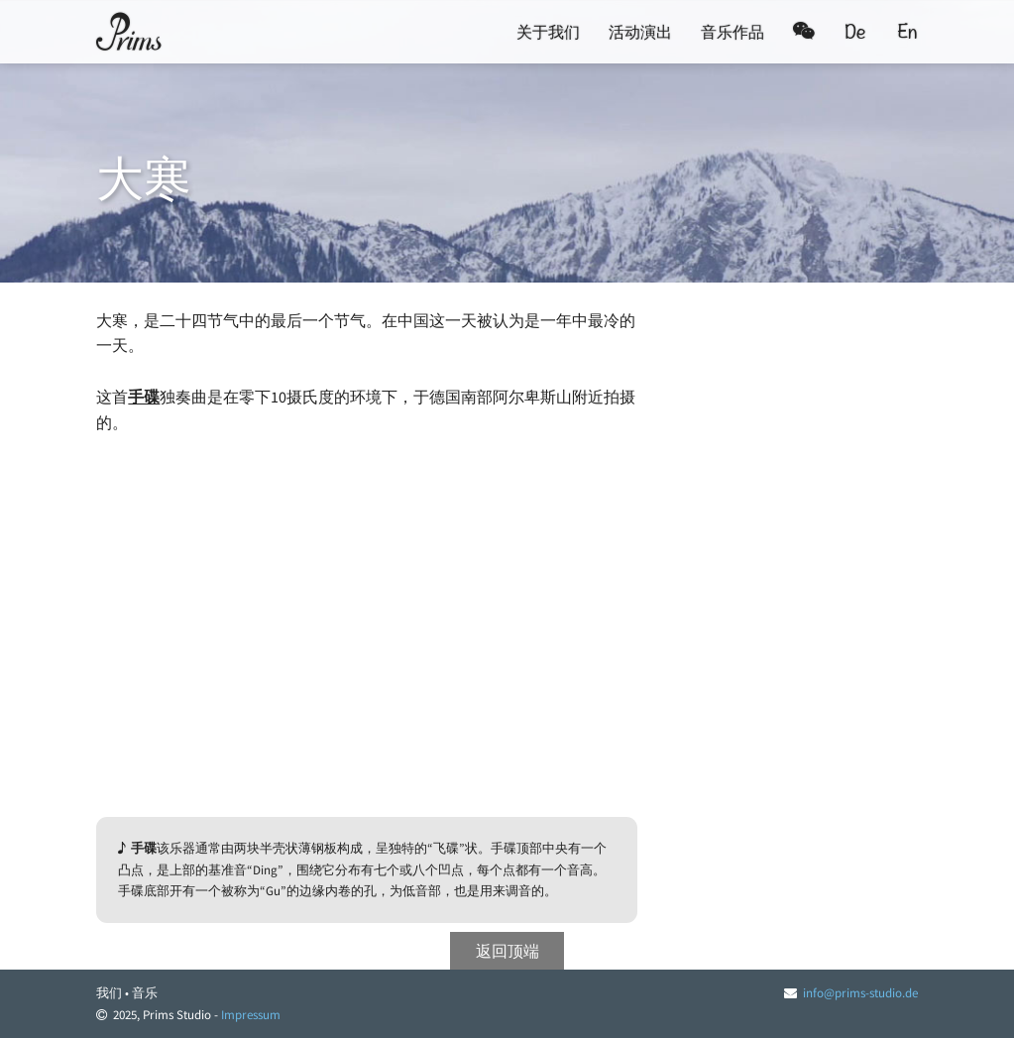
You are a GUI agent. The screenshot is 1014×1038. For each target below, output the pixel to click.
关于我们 (548, 32)
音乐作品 (732, 32)
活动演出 (640, 32)
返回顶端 (507, 951)
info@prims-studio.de (860, 992)
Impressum (251, 1014)
